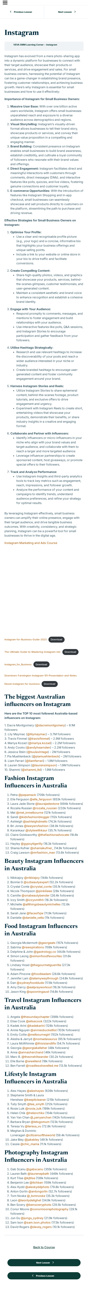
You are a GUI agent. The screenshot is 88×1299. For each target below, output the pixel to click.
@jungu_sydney (32, 1218)
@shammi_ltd (31, 769)
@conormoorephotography (49, 1209)
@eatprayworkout (39, 987)
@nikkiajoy (32, 878)
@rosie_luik (33, 1108)
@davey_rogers (41, 1227)
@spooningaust (38, 991)
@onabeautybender (36, 895)
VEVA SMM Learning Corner (28, 44)
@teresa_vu (33, 1126)
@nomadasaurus (45, 1039)
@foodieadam (41, 974)
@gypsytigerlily (32, 843)
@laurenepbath (38, 1173)
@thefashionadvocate (53, 835)
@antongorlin (38, 1191)
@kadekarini (36, 1025)
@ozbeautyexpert (36, 882)
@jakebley (32, 1139)
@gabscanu (34, 1169)
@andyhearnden (38, 747)
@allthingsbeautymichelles (42, 904)
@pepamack (27, 795)
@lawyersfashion (36, 826)
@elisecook (34, 1021)
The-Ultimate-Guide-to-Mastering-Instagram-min (32, 652)
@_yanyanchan (41, 1117)
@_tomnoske (36, 1196)
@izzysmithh (34, 900)
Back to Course (44, 1247)
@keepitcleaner (35, 1099)
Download (56, 639)
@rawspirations (33, 947)
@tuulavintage (37, 752)
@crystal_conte (41, 886)
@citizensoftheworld (40, 1135)
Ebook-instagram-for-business (22, 684)
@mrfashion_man (42, 852)
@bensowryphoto (38, 1205)
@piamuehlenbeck (46, 756)
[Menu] (5, 2)
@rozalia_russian (45, 808)
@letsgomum (40, 1122)
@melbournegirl (38, 1034)
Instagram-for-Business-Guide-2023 (25, 639)
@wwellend (33, 1061)
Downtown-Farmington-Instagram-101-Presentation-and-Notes (40, 675)
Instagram (51, 44)
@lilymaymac (36, 734)
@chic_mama (29, 1144)
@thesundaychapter (35, 1017)
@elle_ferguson (41, 799)
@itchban (36, 1182)
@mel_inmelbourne (29, 812)
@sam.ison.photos (37, 1222)
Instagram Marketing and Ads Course (30, 543)
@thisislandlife (45, 1043)
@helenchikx (35, 1113)
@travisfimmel (39, 738)
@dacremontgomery (50, 725)
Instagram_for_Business (18, 664)
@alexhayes (35, 1091)
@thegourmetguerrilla (45, 965)
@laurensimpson (44, 765)
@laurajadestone (47, 804)
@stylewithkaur (36, 830)
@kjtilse (29, 1178)
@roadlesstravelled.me (42, 1065)
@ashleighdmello (35, 821)
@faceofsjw (35, 913)
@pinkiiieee (44, 891)
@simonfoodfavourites (45, 956)
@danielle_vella (33, 917)
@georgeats (47, 943)
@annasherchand (30, 1052)
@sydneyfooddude (30, 983)
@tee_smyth (35, 1104)
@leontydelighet (29, 1200)
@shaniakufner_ (41, 848)
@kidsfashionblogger (34, 817)
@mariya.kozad (40, 743)
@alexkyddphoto (37, 1187)
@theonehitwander (35, 1057)
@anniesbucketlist (43, 1030)
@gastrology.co (45, 951)
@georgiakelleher (34, 1048)
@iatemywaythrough (43, 978)
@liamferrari (34, 761)
